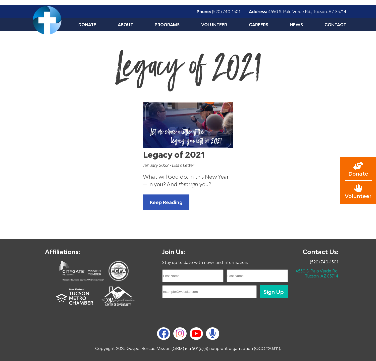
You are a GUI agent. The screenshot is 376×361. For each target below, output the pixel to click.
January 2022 (156, 165)
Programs (167, 24)
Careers (258, 24)
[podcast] (212, 333)
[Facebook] (163, 333)
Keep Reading (166, 202)
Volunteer (214, 24)
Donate (87, 24)
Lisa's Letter (183, 165)
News (296, 24)
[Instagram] (180, 333)
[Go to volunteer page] (358, 191)
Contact (335, 24)
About (125, 24)
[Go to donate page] (358, 169)
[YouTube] (196, 333)
